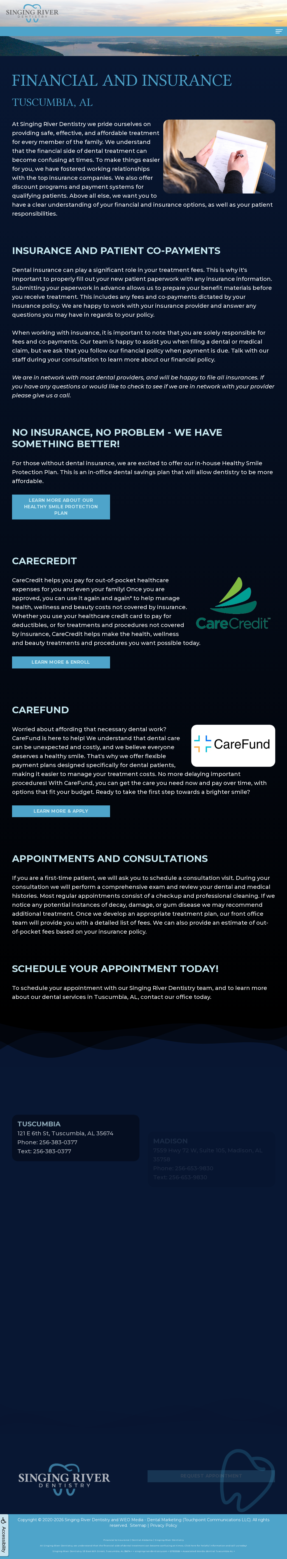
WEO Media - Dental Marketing (150, 1519)
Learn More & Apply (61, 811)
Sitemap (138, 1525)
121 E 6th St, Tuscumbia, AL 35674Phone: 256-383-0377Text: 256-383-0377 (65, 1156)
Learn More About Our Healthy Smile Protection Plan (61, 507)
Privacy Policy (163, 1525)
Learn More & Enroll (61, 662)
